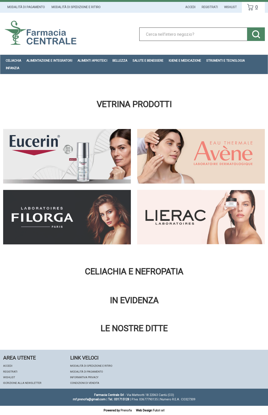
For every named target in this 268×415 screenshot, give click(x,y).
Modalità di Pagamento (26, 7)
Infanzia (12, 68)
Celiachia (13, 61)
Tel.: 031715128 (118, 399)
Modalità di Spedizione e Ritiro (76, 7)
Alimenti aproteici (92, 61)
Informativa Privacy (84, 377)
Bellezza (119, 61)
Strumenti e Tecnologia (225, 61)
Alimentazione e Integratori (49, 61)
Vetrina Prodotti (134, 104)
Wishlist (230, 7)
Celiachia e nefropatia (134, 271)
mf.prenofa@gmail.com (89, 399)
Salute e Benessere (148, 61)
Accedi (190, 7)
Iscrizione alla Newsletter (22, 382)
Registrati (210, 7)
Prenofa (126, 410)
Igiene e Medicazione (185, 61)
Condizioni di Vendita (84, 382)
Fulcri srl (158, 410)
